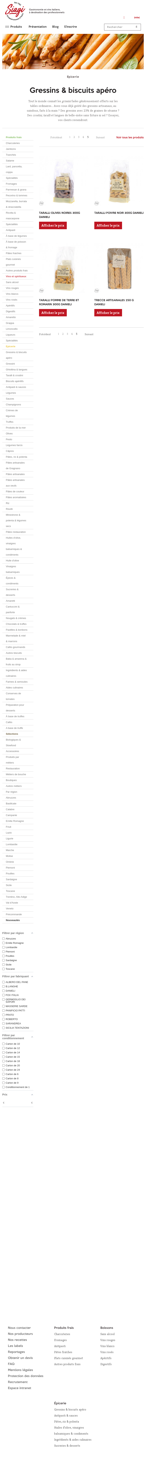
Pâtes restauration (16, 532)
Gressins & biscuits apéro (16, 355)
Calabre (10, 809)
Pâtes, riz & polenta (16, 456)
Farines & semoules (17, 681)
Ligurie (9, 838)
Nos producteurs (20, 1334)
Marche (10, 850)
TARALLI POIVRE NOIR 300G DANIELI (119, 213)
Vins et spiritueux (16, 276)
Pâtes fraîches (63, 1352)
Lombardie (11, 844)
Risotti (9, 509)
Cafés (9, 722)
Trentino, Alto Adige (16, 896)
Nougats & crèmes (16, 618)
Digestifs (10, 311)
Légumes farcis (14, 445)
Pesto (9, 439)
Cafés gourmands (15, 647)
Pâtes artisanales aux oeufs (15, 483)
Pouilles (10, 873)
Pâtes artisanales (15, 474)
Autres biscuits (14, 653)
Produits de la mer (16, 427)
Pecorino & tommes (16, 195)
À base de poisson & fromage (16, 244)
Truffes (9, 421)
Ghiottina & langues (16, 369)
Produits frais (14, 137)
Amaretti (10, 600)
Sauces (10, 398)
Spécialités (12, 178)
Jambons (11, 149)
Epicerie (10, 346)
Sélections (12, 733)
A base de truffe (14, 728)
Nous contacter (19, 1328)
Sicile (9, 885)
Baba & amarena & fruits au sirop (16, 661)
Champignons (13, 404)
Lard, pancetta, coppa (14, 169)
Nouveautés (13, 920)
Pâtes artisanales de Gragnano (15, 465)
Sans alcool (12, 282)
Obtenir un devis (20, 1358)
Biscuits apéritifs (15, 381)
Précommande (14, 914)
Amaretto (11, 317)
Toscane (10, 891)
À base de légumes (16, 235)
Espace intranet (19, 1388)
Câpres (10, 451)
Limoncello (12, 328)
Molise (9, 856)
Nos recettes (17, 1340)
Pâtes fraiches (13, 253)
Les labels (15, 1346)
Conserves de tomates (13, 696)
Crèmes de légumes (12, 413)
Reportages (16, 1352)
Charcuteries (13, 143)
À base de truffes (15, 716)
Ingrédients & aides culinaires (16, 673)
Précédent (56, 137)
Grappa (10, 323)
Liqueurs (10, 334)
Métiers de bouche (16, 774)
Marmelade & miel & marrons (16, 638)
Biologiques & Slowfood (13, 742)
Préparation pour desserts (15, 707)
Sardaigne (11, 879)
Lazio (9, 832)
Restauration (13, 768)
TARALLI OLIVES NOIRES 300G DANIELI (59, 215)
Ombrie (10, 861)
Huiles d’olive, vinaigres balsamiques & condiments (14, 546)
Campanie (11, 815)
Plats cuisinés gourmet (13, 262)
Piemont (10, 867)
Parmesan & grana (16, 189)
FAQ (11, 1364)
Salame (10, 160)
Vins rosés (11, 299)
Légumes (11, 392)
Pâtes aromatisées (16, 497)
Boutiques (11, 780)
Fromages (11, 183)
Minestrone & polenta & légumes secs (16, 520)
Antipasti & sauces (16, 387)
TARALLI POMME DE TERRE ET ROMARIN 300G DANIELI (59, 302)
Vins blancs (12, 293)
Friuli (8, 826)
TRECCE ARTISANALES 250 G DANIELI (114, 302)
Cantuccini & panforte (13, 609)
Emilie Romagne (15, 821)
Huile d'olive (12, 560)
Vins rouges (12, 288)
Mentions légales (20, 1370)
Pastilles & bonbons (16, 629)
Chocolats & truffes (16, 624)
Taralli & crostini (14, 375)
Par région (11, 791)
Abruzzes (11, 797)
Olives (9, 433)
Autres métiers (14, 786)
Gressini (10, 363)
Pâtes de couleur (15, 491)
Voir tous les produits (130, 137)
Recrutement (18, 1382)
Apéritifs (10, 305)
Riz (7, 503)
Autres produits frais (17, 270)
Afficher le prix (52, 225)
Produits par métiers (12, 760)
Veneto (10, 908)
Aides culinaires (14, 687)
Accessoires (12, 751)
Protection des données (25, 1376)
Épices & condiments (12, 580)
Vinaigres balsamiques (13, 569)
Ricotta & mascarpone (12, 215)
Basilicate (11, 803)
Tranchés (11, 154)
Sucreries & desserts (12, 592)
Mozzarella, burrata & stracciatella (16, 204)
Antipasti (10, 230)
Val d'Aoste (12, 902)
